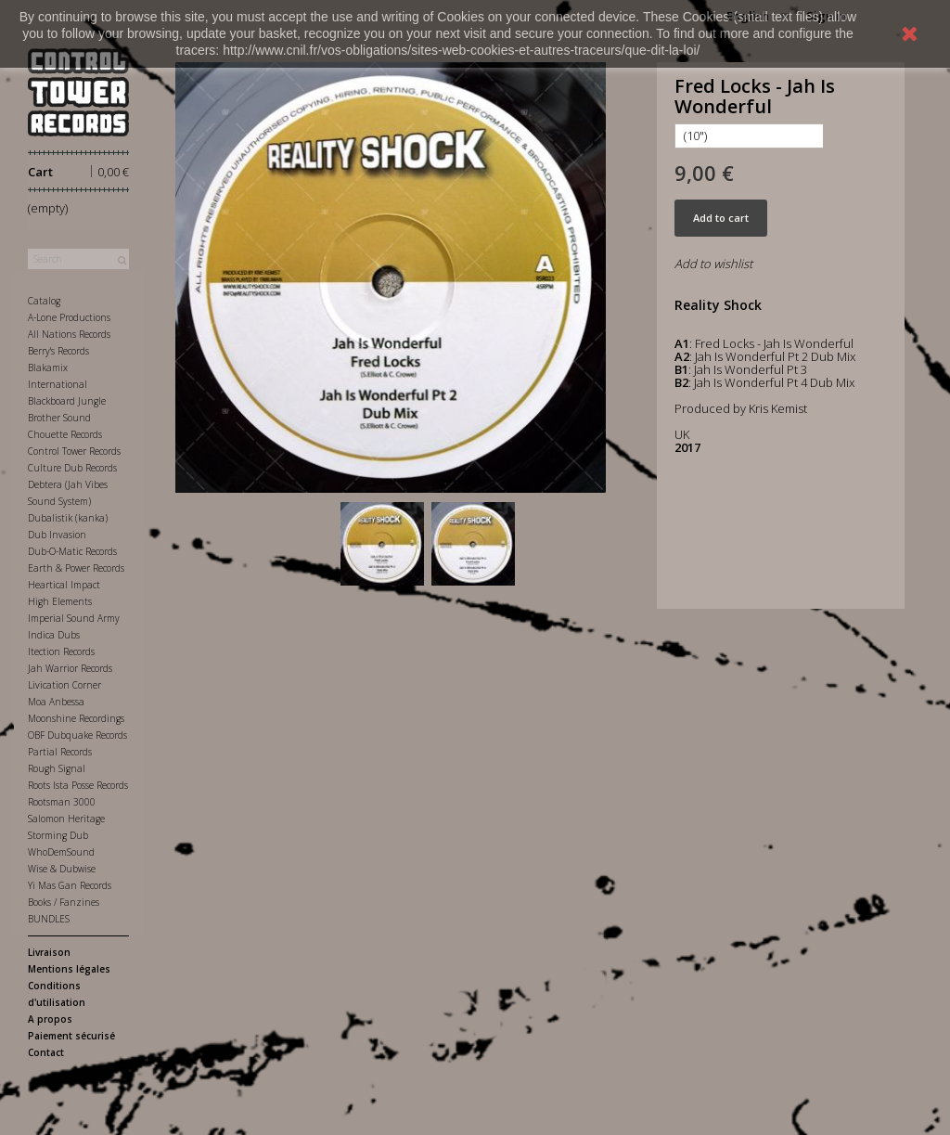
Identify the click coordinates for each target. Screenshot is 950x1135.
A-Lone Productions (69, 317)
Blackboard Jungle (67, 400)
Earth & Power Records (76, 567)
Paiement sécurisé (71, 1035)
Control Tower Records (74, 451)
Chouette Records (65, 434)
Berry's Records (58, 350)
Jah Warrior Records (70, 668)
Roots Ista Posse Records (78, 785)
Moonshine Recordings (76, 718)
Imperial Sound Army (74, 618)
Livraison (49, 952)
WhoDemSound (61, 851)
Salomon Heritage (66, 818)
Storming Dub (58, 835)
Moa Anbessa (56, 701)
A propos (50, 1018)
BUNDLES (49, 918)
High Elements (60, 601)
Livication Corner (64, 684)
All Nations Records (69, 334)
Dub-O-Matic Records (72, 551)
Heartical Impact (64, 584)
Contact (46, 1052)
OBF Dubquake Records (77, 735)
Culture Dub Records (72, 467)
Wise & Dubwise (62, 868)
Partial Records (60, 751)
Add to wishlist (713, 263)
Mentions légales (69, 968)
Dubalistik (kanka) (68, 517)
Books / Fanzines (63, 902)
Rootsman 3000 (62, 801)
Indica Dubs (54, 634)
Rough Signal (56, 768)
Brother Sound (59, 417)
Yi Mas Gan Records (69, 885)
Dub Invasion (57, 534)
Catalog (44, 300)
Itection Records (61, 651)
